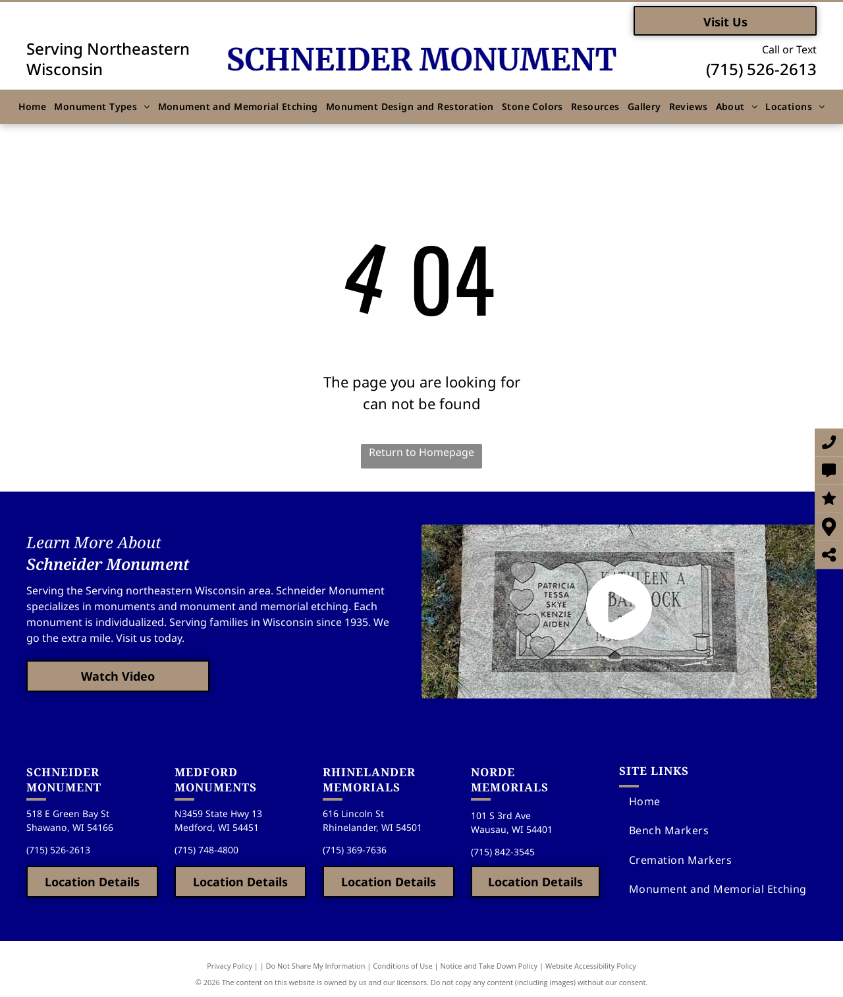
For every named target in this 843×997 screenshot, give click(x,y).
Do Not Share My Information (316, 966)
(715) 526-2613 (761, 69)
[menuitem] (32, 106)
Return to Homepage (421, 452)
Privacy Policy (229, 966)
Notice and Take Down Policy (489, 966)
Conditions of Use (403, 966)
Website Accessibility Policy (590, 966)
